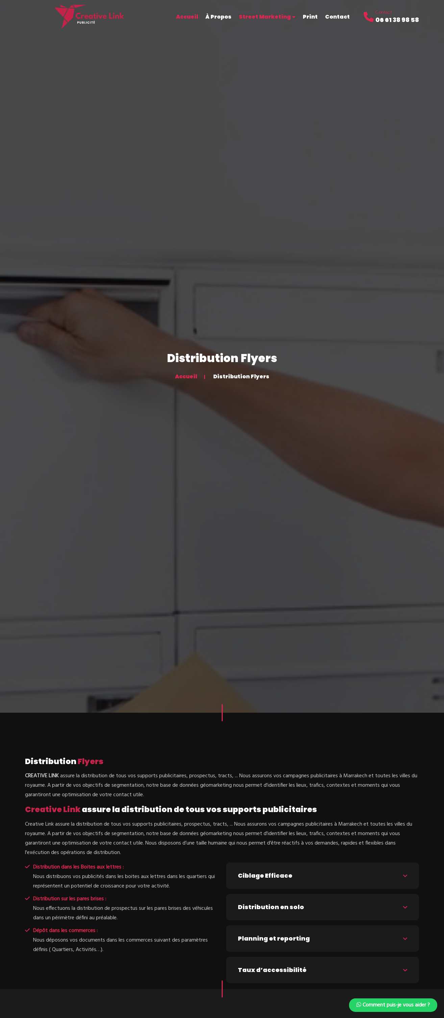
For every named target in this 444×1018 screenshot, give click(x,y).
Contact (337, 17)
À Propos (218, 17)
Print (310, 17)
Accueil (186, 376)
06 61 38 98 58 (397, 20)
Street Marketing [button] (267, 17)
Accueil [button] (187, 17)
